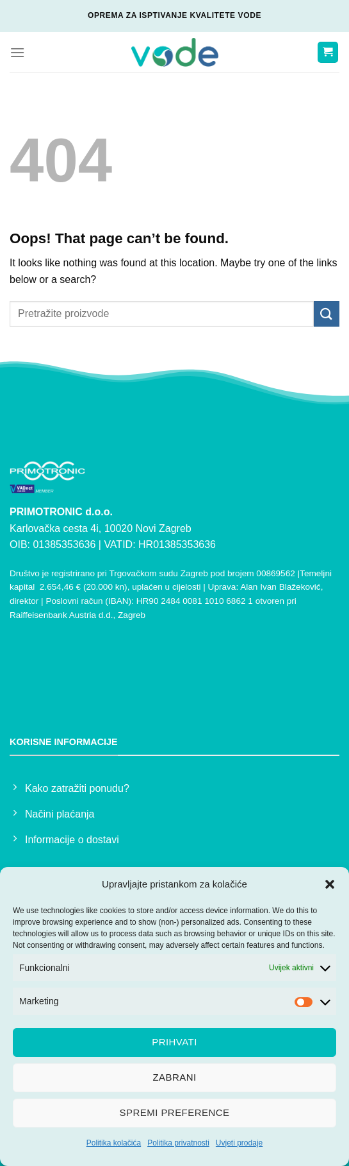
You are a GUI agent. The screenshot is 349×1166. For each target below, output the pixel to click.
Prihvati (174, 1041)
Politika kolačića (113, 1142)
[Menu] (17, 52)
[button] (329, 884)
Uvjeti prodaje (239, 1142)
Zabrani (174, 1077)
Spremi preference (175, 1112)
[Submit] (326, 313)
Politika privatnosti (178, 1142)
